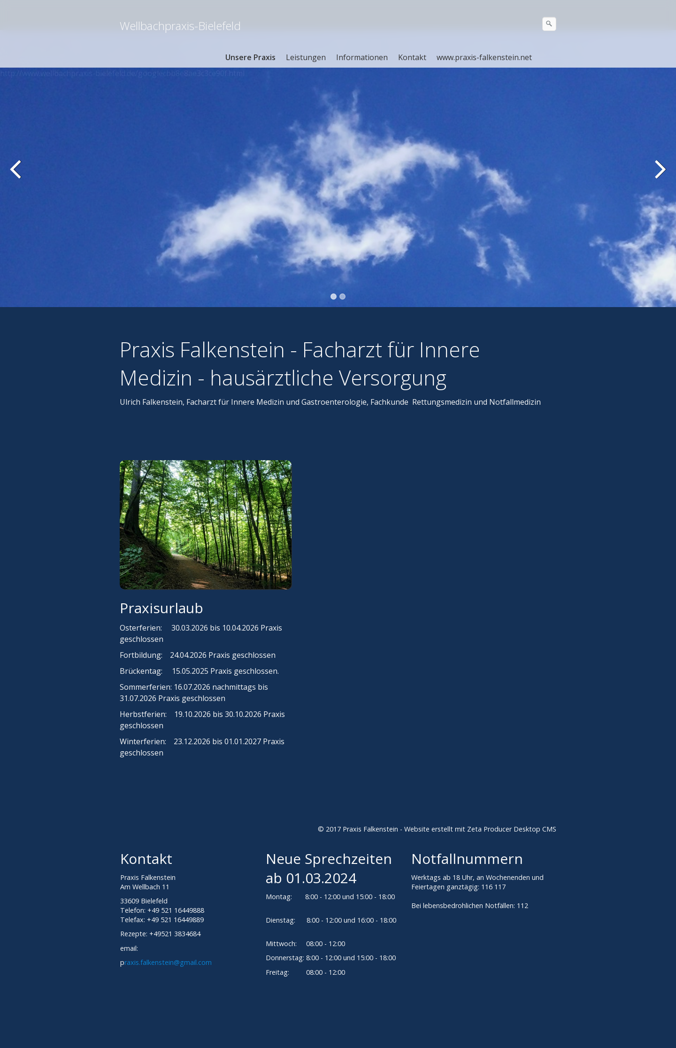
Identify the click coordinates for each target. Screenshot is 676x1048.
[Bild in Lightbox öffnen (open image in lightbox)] (206, 524)
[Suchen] (549, 24)
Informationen (362, 57)
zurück (16, 176)
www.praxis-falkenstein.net (484, 57)
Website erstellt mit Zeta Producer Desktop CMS (480, 829)
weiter (660, 176)
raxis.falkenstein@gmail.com (168, 962)
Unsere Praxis (250, 57)
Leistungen (306, 57)
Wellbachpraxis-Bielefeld (180, 25)
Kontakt (412, 57)
